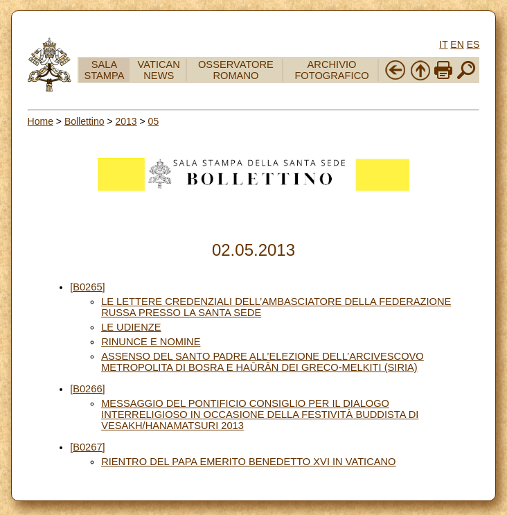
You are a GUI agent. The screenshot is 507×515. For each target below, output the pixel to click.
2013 (125, 121)
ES (473, 44)
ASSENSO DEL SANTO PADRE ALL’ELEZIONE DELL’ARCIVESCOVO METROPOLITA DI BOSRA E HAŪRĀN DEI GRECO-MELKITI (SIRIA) (262, 362)
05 (153, 121)
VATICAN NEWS (159, 70)
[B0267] (87, 447)
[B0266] (87, 388)
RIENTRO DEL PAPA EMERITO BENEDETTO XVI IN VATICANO (248, 461)
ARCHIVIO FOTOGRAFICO (331, 70)
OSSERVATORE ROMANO (236, 70)
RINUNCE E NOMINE (150, 341)
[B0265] (87, 287)
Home (40, 121)
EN (456, 44)
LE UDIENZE (131, 327)
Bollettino (84, 121)
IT (443, 44)
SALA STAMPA (104, 70)
